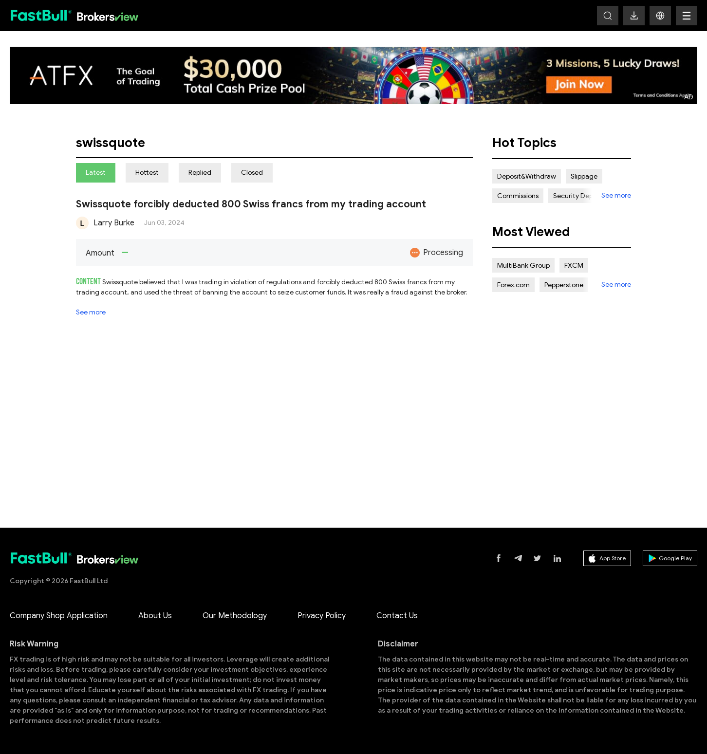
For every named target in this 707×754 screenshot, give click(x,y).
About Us (155, 616)
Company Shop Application (59, 616)
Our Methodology (235, 616)
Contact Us (397, 616)
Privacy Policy (322, 616)
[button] (660, 15)
